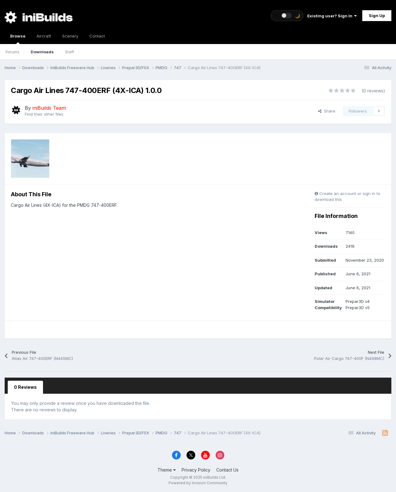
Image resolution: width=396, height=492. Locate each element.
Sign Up (377, 15)
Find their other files (44, 114)
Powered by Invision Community (198, 483)
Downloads (42, 51)
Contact (97, 35)
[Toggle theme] (287, 15)
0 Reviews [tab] (25, 387)
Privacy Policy (196, 469)
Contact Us (227, 469)
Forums (12, 51)
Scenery (70, 35)
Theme (166, 469)
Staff (69, 51)
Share (326, 111)
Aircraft (44, 35)
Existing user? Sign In (332, 15)
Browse (17, 38)
